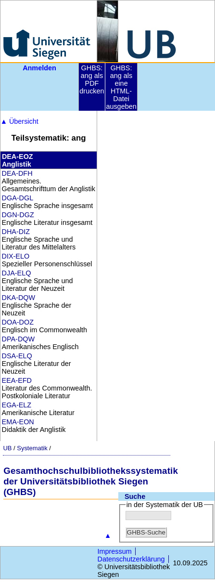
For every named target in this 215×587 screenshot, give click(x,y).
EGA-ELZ (17, 405)
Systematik (32, 448)
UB (7, 448)
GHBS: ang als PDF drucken (91, 79)
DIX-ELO (16, 256)
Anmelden (39, 68)
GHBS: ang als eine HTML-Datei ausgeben (121, 87)
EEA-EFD (17, 380)
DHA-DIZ (16, 231)
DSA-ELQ (17, 356)
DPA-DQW (18, 339)
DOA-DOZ (18, 322)
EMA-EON (18, 422)
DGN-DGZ (18, 215)
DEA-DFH (17, 173)
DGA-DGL (18, 198)
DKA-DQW (19, 297)
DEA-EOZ (17, 156)
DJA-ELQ (16, 273)
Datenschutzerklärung (131, 559)
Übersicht (19, 121)
